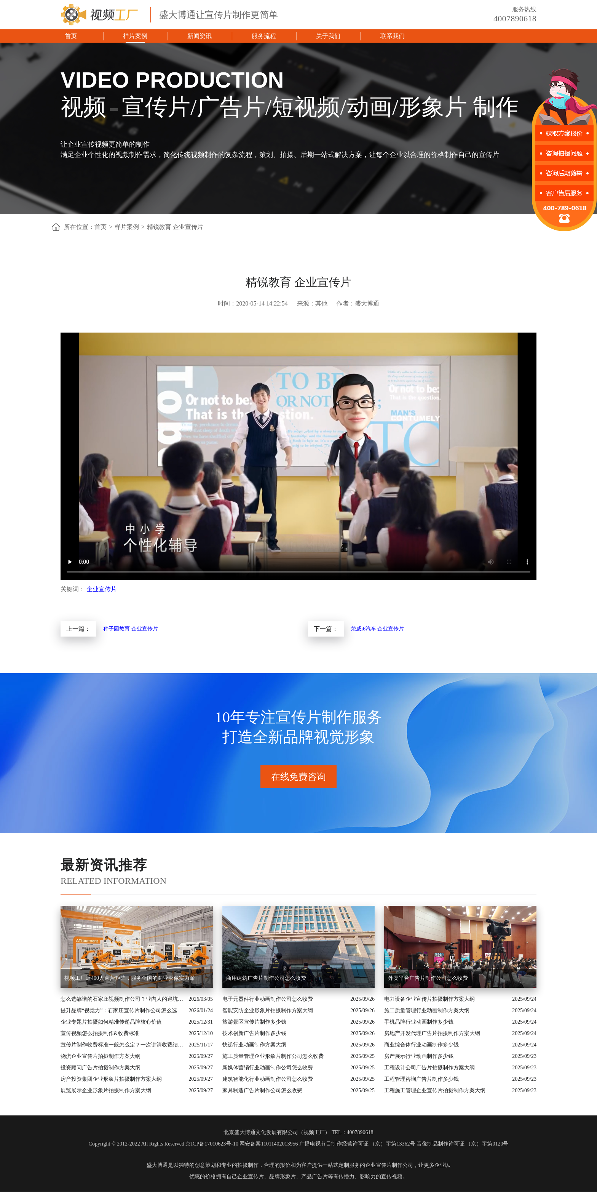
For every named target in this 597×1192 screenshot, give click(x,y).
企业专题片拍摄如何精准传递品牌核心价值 (111, 1022)
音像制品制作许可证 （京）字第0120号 (463, 1144)
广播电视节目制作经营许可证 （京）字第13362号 (357, 1144)
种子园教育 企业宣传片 (130, 629)
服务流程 (264, 36)
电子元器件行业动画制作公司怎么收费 (267, 999)
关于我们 (328, 36)
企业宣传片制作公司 (389, 1165)
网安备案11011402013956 (268, 1144)
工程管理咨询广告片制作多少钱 (421, 1079)
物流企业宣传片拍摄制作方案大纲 (100, 1056)
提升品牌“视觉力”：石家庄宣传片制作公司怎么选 (119, 1010)
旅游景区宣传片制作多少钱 (254, 1022)
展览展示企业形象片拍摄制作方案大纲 (106, 1090)
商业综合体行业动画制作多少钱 (421, 1045)
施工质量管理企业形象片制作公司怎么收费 (273, 1056)
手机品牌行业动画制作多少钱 (418, 1022)
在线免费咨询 (298, 777)
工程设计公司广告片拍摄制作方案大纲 (429, 1067)
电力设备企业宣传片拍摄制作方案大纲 (429, 999)
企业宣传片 (101, 589)
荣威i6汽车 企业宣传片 (377, 629)
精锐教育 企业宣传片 (175, 227)
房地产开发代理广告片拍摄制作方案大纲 (432, 1033)
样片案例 (135, 36)
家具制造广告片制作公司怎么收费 (262, 1090)
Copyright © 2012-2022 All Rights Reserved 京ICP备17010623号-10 (163, 1144)
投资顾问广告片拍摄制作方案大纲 (100, 1067)
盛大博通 (157, 1165)
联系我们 (392, 36)
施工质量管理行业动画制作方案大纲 (426, 1010)
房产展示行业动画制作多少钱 (418, 1056)
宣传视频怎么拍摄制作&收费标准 (100, 1033)
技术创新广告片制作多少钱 (254, 1033)
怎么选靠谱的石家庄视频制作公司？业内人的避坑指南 (123, 999)
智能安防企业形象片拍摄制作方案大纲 (267, 1010)
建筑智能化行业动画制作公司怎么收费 (267, 1079)
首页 (71, 36)
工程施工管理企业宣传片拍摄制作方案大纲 (434, 1090)
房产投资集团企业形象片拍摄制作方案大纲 (111, 1079)
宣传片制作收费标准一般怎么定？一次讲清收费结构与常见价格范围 (123, 1045)
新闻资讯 (199, 36)
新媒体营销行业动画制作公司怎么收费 (267, 1067)
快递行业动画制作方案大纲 (254, 1045)
